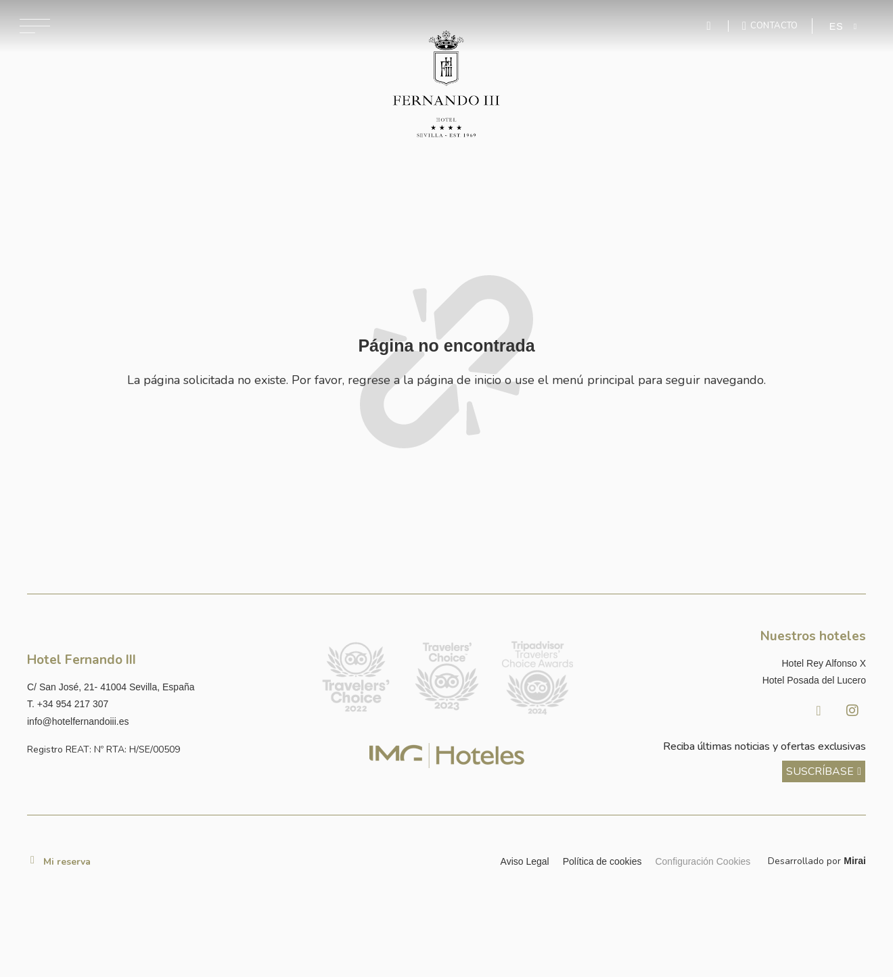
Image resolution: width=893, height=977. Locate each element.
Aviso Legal (525, 861)
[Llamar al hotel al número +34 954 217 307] (163, 704)
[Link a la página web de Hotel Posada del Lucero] (729, 680)
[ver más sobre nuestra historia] (823, 771)
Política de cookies (602, 861)
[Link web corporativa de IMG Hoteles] (446, 755)
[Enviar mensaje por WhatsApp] (710, 26)
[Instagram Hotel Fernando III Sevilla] (852, 710)
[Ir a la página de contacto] (770, 25)
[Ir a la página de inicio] (446, 84)
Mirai (855, 860)
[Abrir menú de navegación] (35, 26)
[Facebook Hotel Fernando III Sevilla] (818, 710)
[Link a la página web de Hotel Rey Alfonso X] (729, 664)
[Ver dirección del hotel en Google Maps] (163, 687)
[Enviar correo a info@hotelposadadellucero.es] (163, 722)
